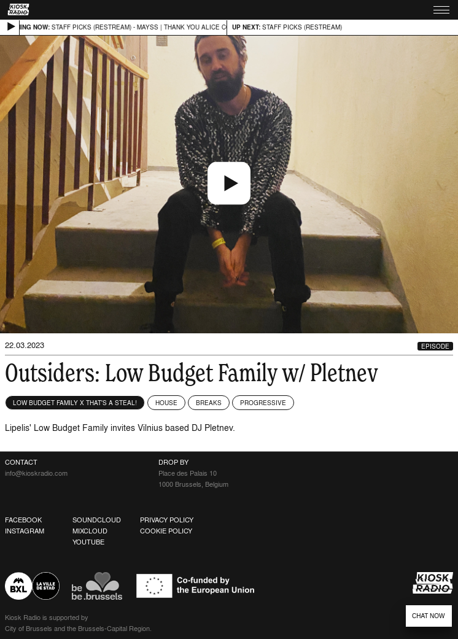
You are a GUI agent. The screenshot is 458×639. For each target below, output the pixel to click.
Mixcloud (89, 531)
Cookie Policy (166, 531)
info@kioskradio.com (36, 473)
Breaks (209, 402)
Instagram (24, 531)
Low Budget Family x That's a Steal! (75, 402)
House (166, 402)
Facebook (23, 520)
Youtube (88, 542)
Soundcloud (96, 520)
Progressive (263, 402)
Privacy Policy (166, 520)
